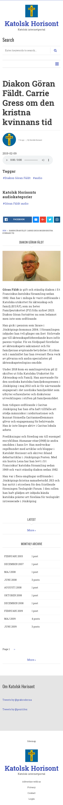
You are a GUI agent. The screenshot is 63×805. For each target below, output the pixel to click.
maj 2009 (10, 618)
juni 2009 (10, 626)
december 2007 (14, 564)
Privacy (31, 787)
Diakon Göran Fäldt (18, 178)
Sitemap (31, 741)
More (30, 530)
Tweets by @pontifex (15, 709)
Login (32, 799)
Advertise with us (31, 781)
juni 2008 (10, 579)
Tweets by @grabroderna (17, 699)
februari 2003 (13, 556)
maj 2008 (10, 572)
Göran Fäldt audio (16, 203)
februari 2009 (13, 610)
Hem (4, 231)
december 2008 (14, 603)
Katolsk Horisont (31, 23)
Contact (31, 793)
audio (38, 178)
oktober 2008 (13, 595)
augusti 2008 (13, 587)
